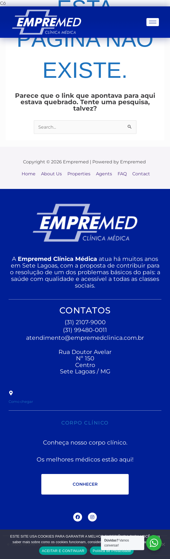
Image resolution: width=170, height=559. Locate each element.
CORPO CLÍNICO (85, 421)
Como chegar (28, 400)
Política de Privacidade (112, 551)
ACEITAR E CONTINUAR (63, 551)
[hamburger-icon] (152, 22)
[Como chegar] (11, 393)
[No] (163, 544)
